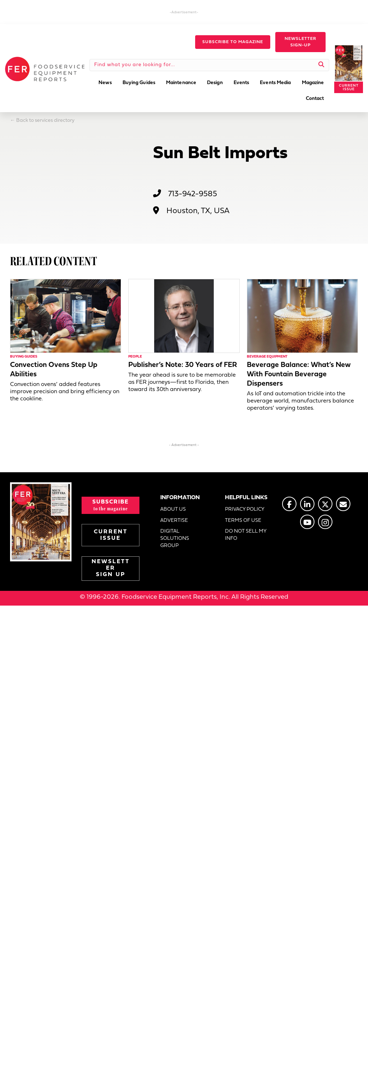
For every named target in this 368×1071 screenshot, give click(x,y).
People (135, 357)
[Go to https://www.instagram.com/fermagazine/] (325, 522)
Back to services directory (45, 120)
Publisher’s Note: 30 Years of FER (182, 365)
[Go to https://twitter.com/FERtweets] (325, 504)
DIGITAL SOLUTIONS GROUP (174, 539)
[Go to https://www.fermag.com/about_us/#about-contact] (343, 504)
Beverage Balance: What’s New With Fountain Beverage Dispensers (299, 374)
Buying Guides (23, 357)
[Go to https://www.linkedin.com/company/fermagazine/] (307, 504)
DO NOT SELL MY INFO (245, 535)
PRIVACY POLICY (244, 509)
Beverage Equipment (267, 357)
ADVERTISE (174, 520)
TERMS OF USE (243, 520)
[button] (232, 42)
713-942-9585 (192, 194)
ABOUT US (173, 509)
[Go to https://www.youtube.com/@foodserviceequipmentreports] (307, 522)
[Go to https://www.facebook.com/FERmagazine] (289, 504)
